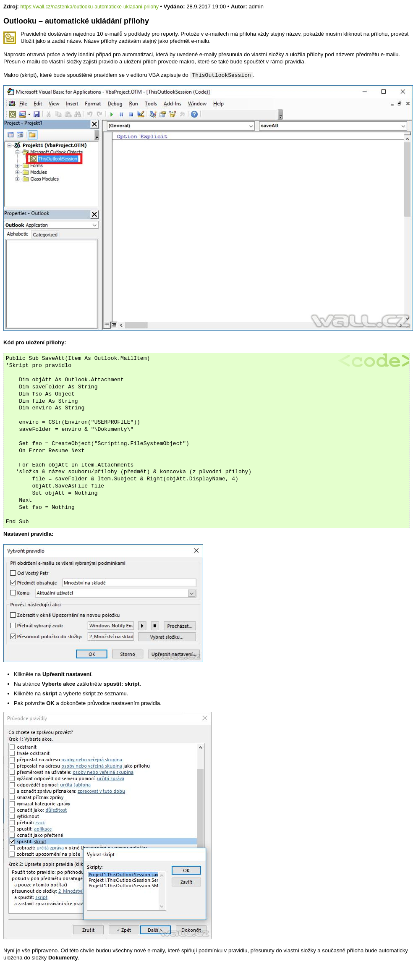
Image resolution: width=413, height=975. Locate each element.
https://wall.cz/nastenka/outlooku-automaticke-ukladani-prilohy (89, 7)
